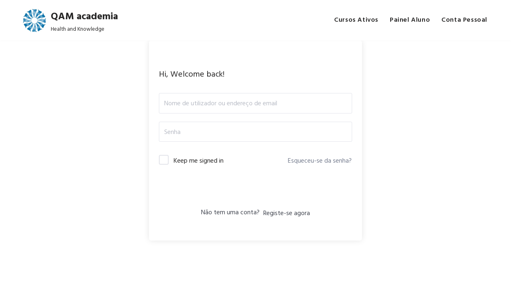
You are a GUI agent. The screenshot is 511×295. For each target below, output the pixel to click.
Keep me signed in (199, 160)
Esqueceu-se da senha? (320, 160)
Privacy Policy (184, 284)
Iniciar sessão (255, 190)
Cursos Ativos (356, 20)
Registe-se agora (286, 213)
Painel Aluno (410, 20)
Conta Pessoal (464, 20)
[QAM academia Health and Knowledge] (70, 20)
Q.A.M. (95, 284)
